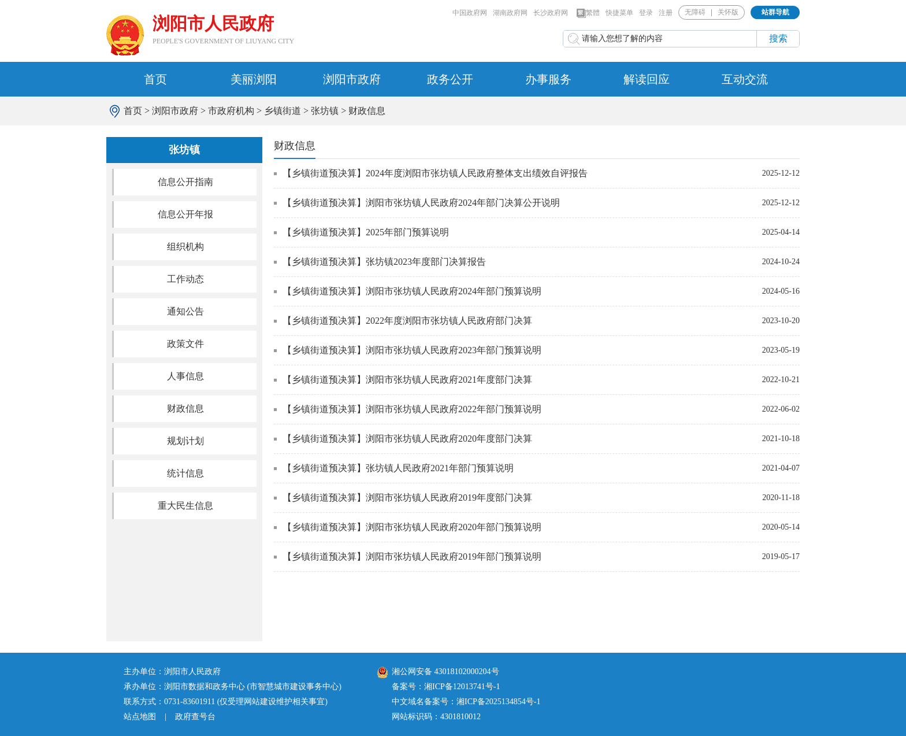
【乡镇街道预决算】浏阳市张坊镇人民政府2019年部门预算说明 (412, 556)
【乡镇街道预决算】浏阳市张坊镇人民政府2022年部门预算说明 (412, 409)
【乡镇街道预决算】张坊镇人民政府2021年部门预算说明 (398, 468)
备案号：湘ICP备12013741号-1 (446, 686)
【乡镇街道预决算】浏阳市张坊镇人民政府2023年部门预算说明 (412, 350)
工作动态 (185, 279)
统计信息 (185, 473)
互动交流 (745, 79)
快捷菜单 (619, 13)
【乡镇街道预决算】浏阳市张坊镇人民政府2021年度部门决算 (407, 379)
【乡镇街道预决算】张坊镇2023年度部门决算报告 (384, 262)
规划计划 (185, 441)
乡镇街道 (282, 111)
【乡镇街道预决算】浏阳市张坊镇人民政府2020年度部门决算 (407, 438)
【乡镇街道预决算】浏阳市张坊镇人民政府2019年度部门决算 (407, 497)
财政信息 (366, 111)
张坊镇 (325, 111)
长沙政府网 (550, 13)
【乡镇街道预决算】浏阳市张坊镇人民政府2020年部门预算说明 (412, 527)
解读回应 (646, 79)
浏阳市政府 (352, 79)
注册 (666, 13)
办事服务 (548, 79)
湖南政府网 (510, 13)
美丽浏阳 (254, 79)
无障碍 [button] (695, 12)
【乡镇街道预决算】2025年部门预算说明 (366, 232)
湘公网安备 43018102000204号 (438, 671)
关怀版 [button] (728, 12)
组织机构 (185, 247)
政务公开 (450, 79)
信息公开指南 (185, 182)
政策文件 (185, 344)
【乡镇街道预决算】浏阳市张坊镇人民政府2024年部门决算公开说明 (421, 203)
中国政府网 (469, 13)
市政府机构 (231, 111)
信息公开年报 (185, 214)
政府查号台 (195, 716)
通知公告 (185, 311)
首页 (155, 79)
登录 (646, 13)
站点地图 (140, 716)
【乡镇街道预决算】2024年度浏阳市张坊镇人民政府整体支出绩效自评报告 (435, 173)
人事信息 (185, 376)
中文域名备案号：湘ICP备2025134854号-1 (466, 701)
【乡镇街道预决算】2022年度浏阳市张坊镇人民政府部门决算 (407, 321)
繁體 (588, 13)
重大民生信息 (185, 506)
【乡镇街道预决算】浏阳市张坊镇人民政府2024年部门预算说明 (412, 291)
